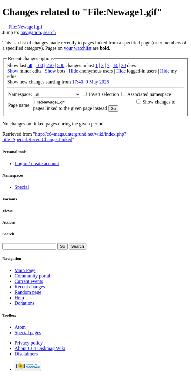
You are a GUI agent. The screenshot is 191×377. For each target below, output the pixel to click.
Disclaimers (26, 353)
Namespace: (20, 94)
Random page (28, 292)
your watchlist (78, 48)
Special (22, 187)
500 (60, 65)
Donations (25, 303)
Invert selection (104, 94)
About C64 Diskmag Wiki (40, 348)
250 (50, 65)
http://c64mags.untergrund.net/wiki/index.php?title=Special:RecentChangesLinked (64, 136)
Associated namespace (149, 94)
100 (39, 65)
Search (8, 234)
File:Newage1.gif (25, 26)
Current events (29, 281)
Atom (20, 327)
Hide (73, 70)
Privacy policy (29, 342)
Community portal (32, 275)
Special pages (28, 332)
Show (12, 70)
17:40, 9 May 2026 (90, 81)
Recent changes (30, 286)
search (49, 32)
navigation (31, 32)
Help (19, 297)
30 (123, 65)
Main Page (25, 270)
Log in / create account (37, 163)
